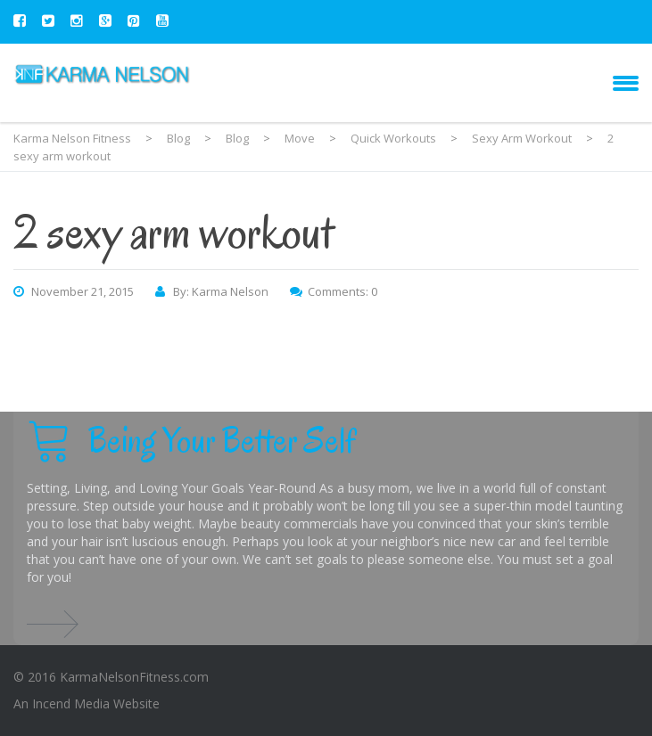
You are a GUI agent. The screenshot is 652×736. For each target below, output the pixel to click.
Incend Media (71, 703)
